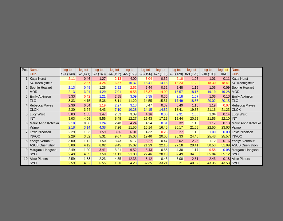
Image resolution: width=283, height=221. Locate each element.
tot (71, 70)
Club (33, 74)
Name (34, 70)
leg (66, 70)
